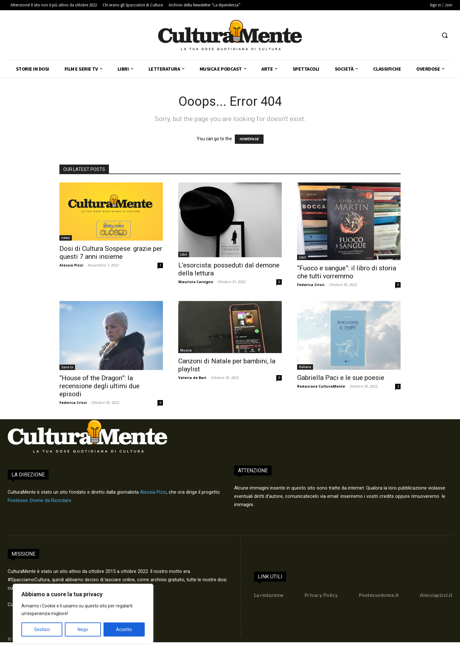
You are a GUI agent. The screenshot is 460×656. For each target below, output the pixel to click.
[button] (444, 35)
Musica (186, 350)
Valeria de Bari (192, 377)
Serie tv (67, 367)
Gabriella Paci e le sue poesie (340, 378)
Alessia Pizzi (71, 265)
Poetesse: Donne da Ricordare (39, 500)
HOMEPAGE (249, 139)
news (65, 237)
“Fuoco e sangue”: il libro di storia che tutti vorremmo (346, 272)
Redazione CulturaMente (321, 386)
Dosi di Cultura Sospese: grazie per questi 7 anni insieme (110, 252)
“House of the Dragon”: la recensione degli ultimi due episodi (99, 386)
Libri (183, 254)
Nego (83, 629)
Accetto (124, 629)
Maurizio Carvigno (195, 281)
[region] (83, 613)
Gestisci (42, 629)
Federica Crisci (311, 284)
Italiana (305, 367)
